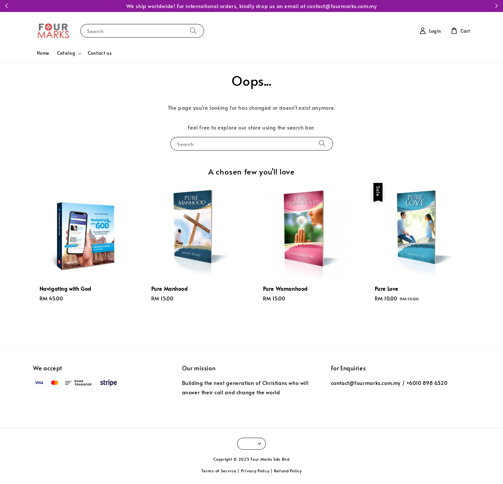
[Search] (193, 30)
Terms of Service (218, 471)
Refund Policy (288, 471)
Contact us (99, 53)
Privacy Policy (255, 471)
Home (43, 53)
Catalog (66, 53)
